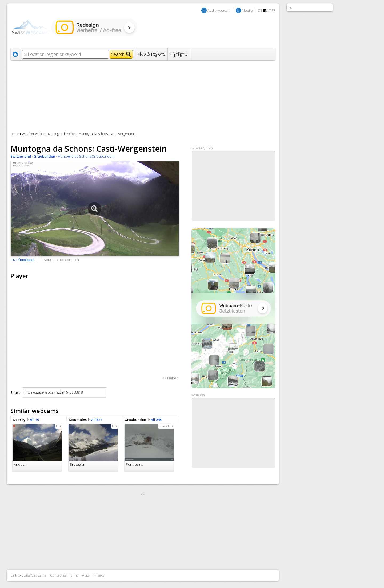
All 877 (96, 419)
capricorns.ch (68, 259)
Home (14, 133)
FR (273, 10)
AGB (85, 575)
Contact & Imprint (64, 575)
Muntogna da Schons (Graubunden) (86, 156)
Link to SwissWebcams (28, 575)
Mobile (247, 10)
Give (22, 259)
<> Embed (170, 378)
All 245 (156, 419)
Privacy (99, 575)
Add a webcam (219, 10)
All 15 (34, 419)
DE (260, 10)
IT (269, 10)
